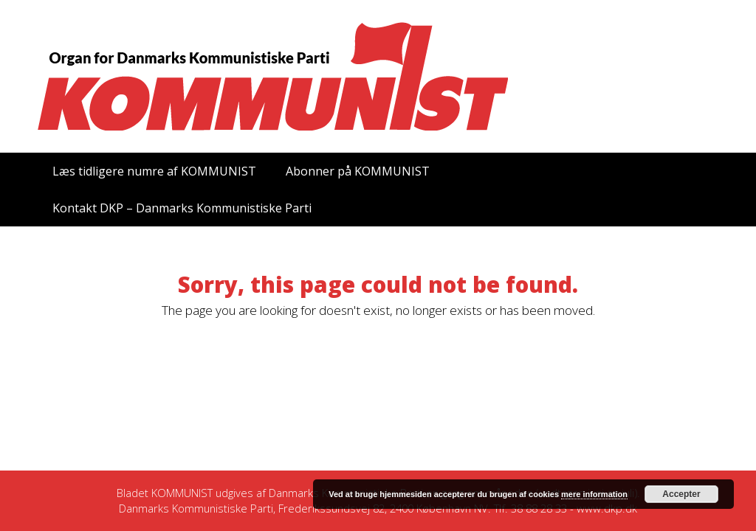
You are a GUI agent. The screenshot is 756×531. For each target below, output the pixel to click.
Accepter (681, 494)
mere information (594, 494)
